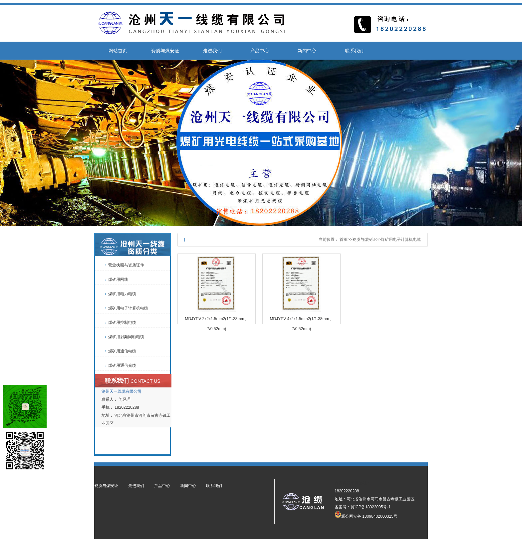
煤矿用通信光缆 (122, 365)
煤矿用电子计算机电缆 (401, 239)
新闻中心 (307, 50)
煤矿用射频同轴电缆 (126, 336)
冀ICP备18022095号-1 (371, 507)
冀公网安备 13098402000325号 (366, 514)
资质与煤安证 (165, 50)
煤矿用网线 (118, 279)
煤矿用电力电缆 (122, 293)
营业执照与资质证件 (126, 265)
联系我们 (354, 50)
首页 (344, 239)
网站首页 (118, 50)
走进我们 (212, 50)
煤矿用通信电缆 (122, 351)
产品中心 (259, 50)
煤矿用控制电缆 (122, 322)
